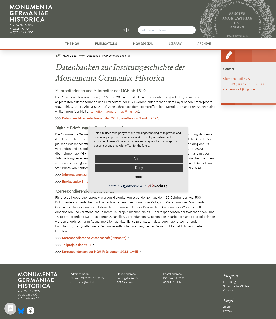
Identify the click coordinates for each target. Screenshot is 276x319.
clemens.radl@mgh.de (239, 89)
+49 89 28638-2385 (91, 278)
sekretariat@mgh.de (83, 282)
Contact (228, 290)
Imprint (227, 306)
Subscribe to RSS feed (237, 286)
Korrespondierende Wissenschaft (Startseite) (94, 238)
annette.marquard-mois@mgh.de (114, 111)
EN (123, 30)
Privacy (227, 311)
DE (130, 30)
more (139, 177)
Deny (139, 168)
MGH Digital (70, 55)
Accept (139, 159)
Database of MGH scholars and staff (109, 55)
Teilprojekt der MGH (76, 245)
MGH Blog (229, 282)
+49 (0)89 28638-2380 (246, 84)
